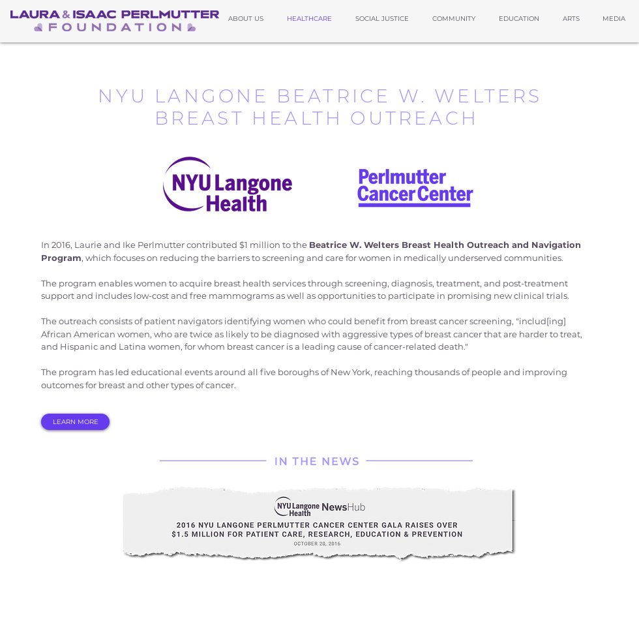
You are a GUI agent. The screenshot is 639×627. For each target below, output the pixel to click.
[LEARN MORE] (75, 422)
